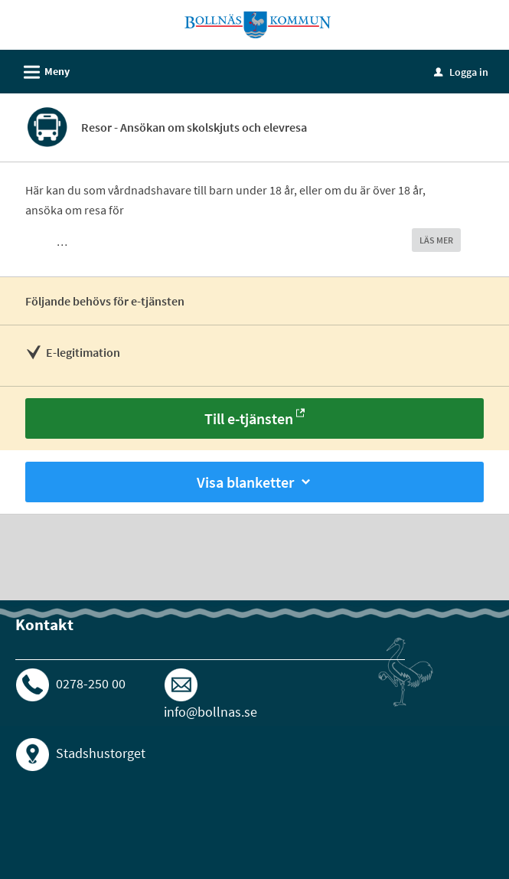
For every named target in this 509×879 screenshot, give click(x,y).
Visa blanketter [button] (255, 482)
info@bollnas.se (210, 712)
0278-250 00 (91, 683)
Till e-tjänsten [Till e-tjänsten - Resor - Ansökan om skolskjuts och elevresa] (248, 418)
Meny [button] (42, 69)
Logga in (461, 72)
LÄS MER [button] (436, 240)
